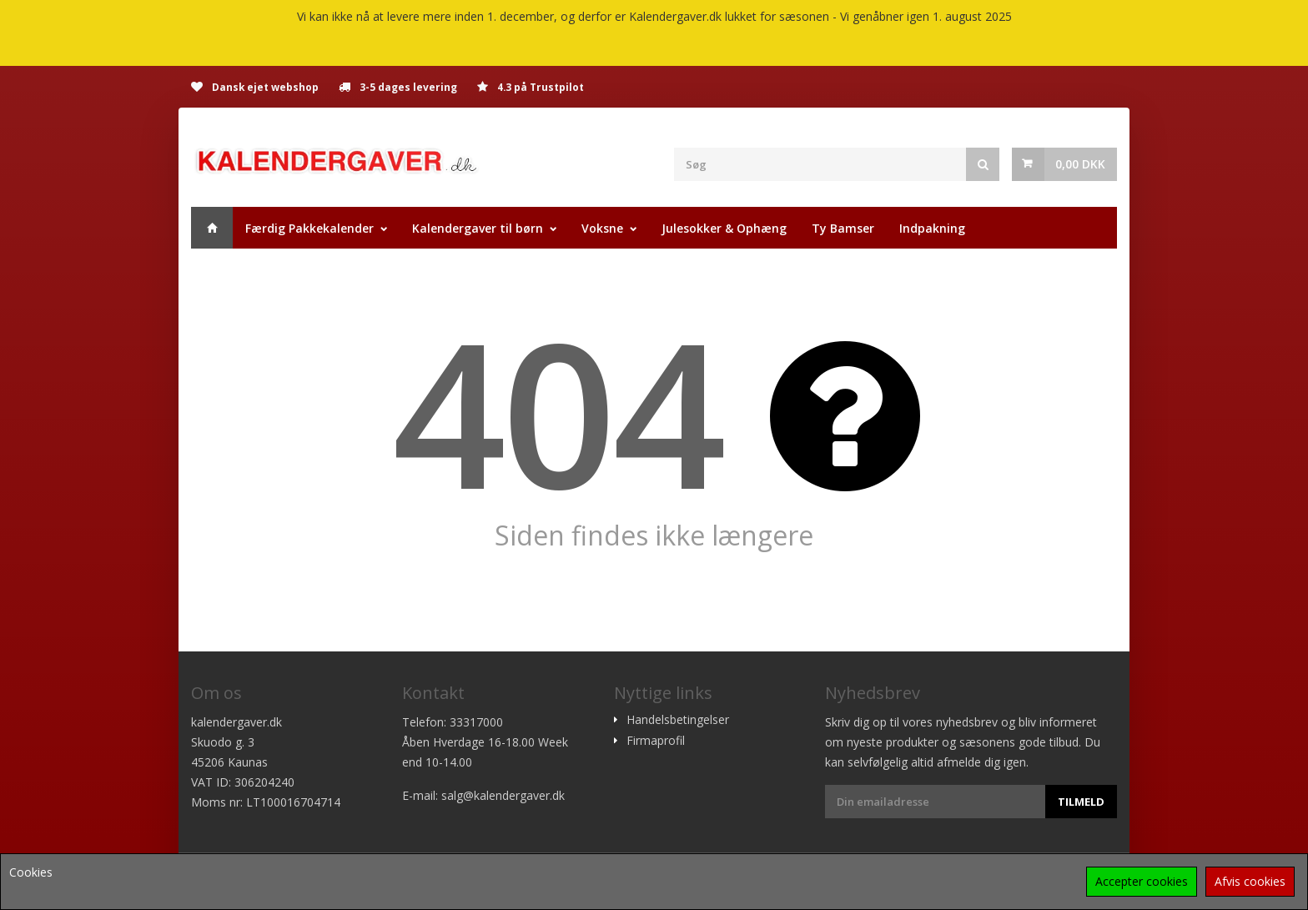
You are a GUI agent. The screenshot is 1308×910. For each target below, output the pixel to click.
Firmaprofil (655, 740)
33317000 (476, 722)
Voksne (602, 228)
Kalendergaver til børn (477, 228)
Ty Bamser (843, 228)
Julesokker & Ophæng (724, 228)
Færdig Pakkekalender (309, 228)
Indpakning (932, 228)
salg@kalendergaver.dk (503, 795)
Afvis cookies (1250, 881)
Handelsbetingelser (677, 719)
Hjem (212, 228)
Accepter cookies (1141, 881)
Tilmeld (1081, 801)
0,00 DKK (1080, 164)
